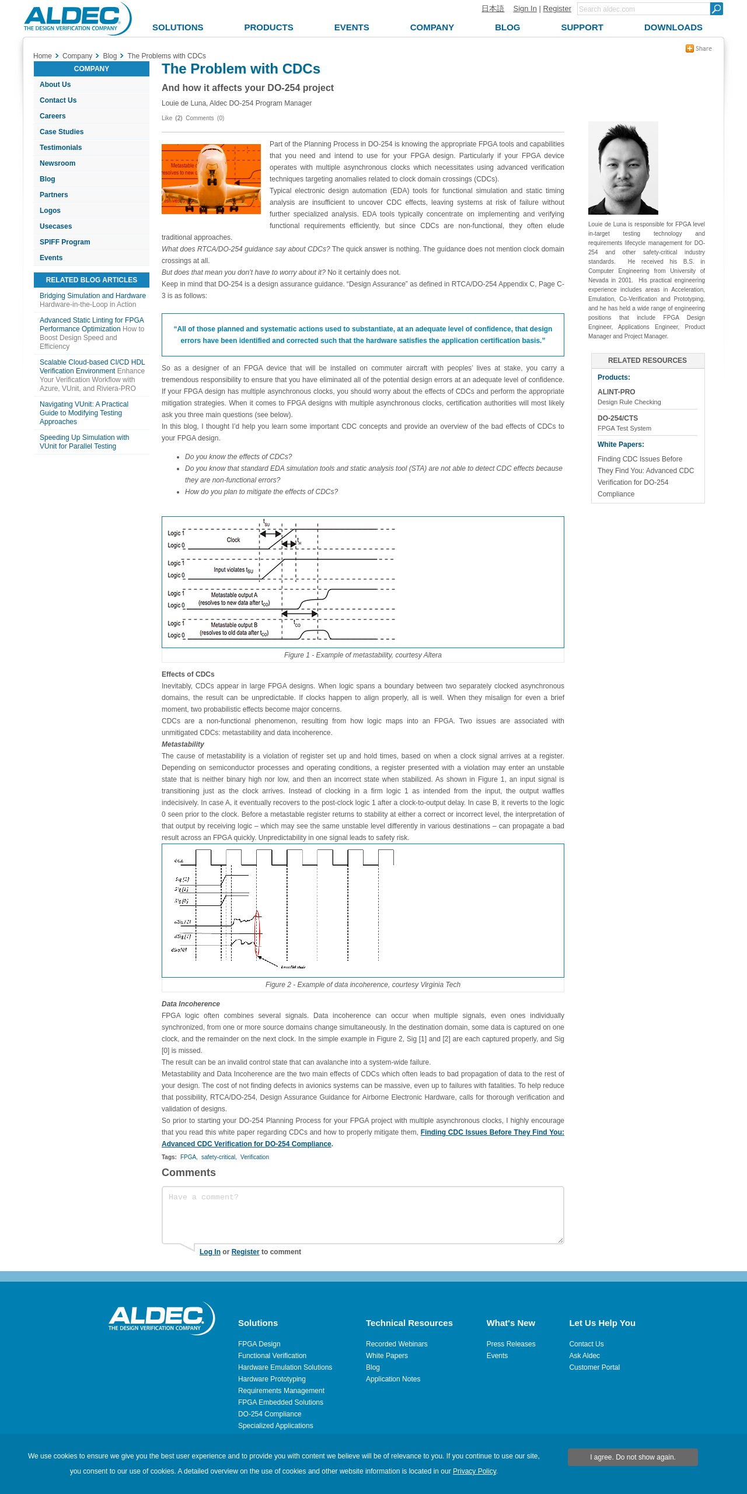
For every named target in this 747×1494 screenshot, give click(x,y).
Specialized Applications (275, 1426)
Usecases (56, 226)
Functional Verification (272, 1356)
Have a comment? (363, 1215)
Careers (53, 116)
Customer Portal (594, 1367)
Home (42, 56)
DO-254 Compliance (270, 1414)
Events (51, 258)
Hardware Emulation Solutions (285, 1367)
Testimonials (61, 148)
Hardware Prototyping (272, 1379)
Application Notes (393, 1379)
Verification (254, 1157)
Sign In (524, 8)
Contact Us (58, 100)
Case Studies (61, 132)
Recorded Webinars (397, 1344)
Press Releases (511, 1344)
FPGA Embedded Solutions (280, 1402)
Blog (47, 179)
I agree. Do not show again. (633, 1457)
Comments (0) (205, 118)
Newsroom (57, 163)
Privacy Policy (474, 1471)
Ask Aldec (584, 1356)
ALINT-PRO (617, 392)
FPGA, (189, 1157)
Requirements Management (281, 1391)
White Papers (387, 1356)
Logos (50, 211)
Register (557, 8)
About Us (55, 85)
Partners (54, 195)
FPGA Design (259, 1344)
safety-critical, (219, 1157)
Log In (210, 1252)
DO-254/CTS (618, 418)
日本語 (492, 8)
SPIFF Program (65, 242)
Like (167, 118)
